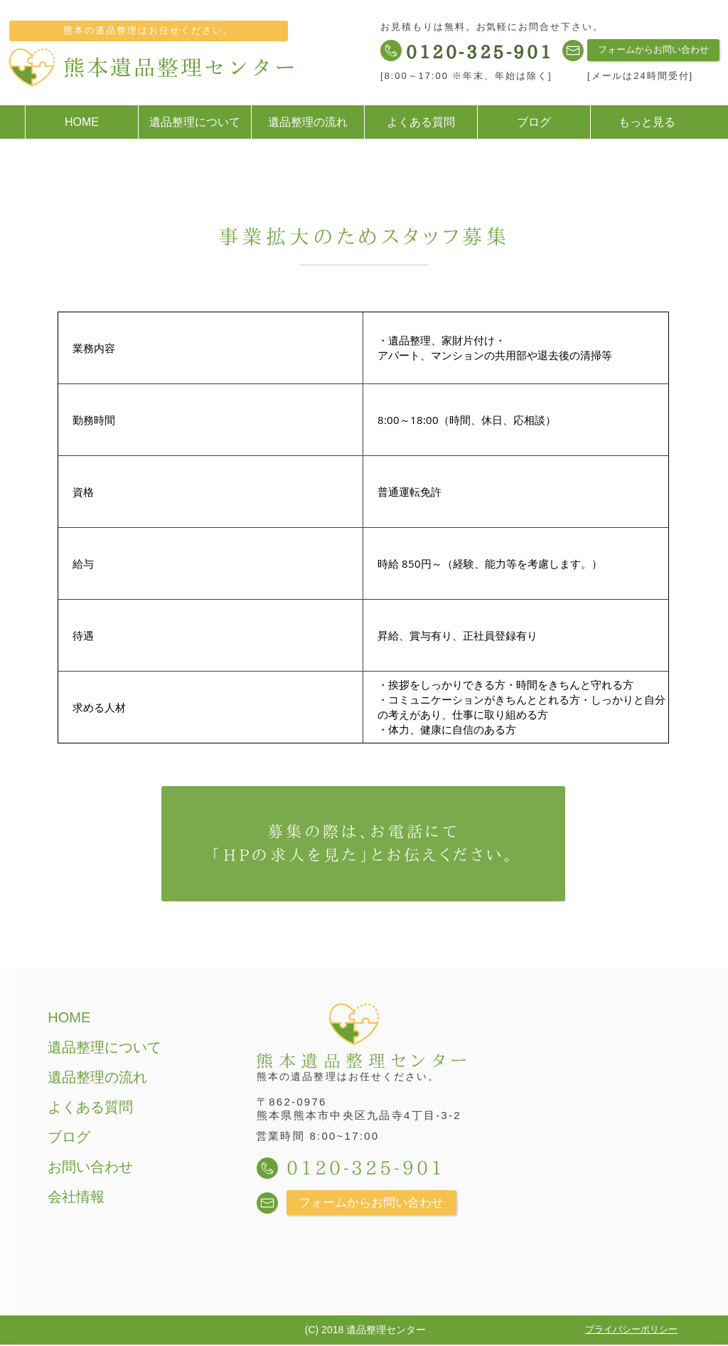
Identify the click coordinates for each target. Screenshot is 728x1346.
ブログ (69, 1137)
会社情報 (76, 1196)
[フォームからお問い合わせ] (653, 50)
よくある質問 (90, 1107)
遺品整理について (104, 1047)
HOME (69, 1017)
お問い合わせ (90, 1167)
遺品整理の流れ (97, 1077)
